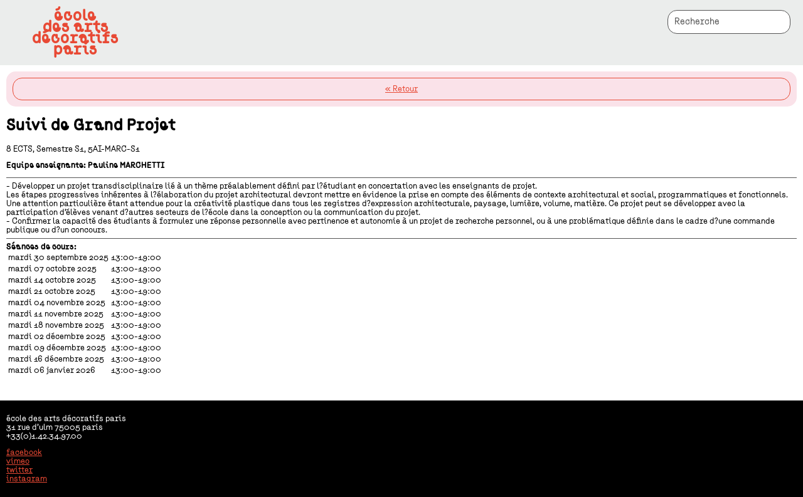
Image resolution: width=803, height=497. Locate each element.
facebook (24, 452)
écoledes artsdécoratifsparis (75, 32)
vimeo (17, 461)
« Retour (401, 89)
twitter (19, 470)
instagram (26, 479)
